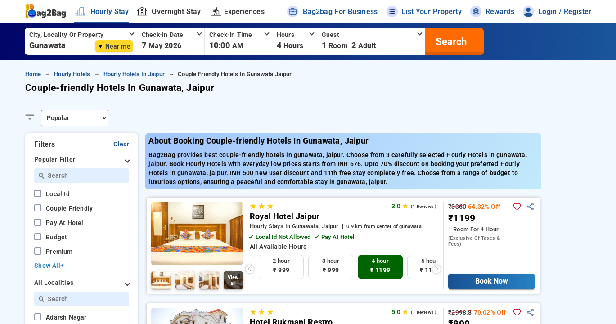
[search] (450, 41)
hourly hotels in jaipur (134, 74)
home (33, 74)
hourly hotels (72, 74)
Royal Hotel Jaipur (284, 216)
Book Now (491, 281)
